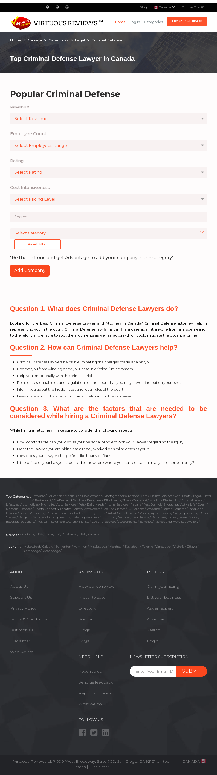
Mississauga (98, 546)
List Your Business (187, 21)
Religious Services (32, 517)
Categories (153, 22)
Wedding (153, 509)
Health (116, 500)
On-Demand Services (69, 500)
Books (172, 517)
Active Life (187, 504)
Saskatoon (132, 546)
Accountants (127, 522)
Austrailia (69, 534)
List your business (164, 597)
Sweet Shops (188, 517)
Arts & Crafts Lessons (122, 513)
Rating (17, 160)
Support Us (21, 597)
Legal (197, 496)
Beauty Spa (140, 517)
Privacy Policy (23, 608)
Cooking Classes (114, 509)
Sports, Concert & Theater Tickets (58, 509)
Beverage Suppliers (20, 522)
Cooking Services (104, 522)
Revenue (19, 106)
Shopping (170, 504)
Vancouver (163, 546)
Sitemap (87, 619)
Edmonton (63, 546)
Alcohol (155, 500)
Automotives (29, 504)
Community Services (115, 517)
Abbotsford (32, 546)
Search (153, 630)
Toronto (147, 546)
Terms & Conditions (28, 619)
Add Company (29, 270)
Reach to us (90, 671)
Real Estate (183, 496)
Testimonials (21, 630)
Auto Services (66, 504)
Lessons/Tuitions (32, 513)
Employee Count (28, 133)
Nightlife (47, 504)
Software (38, 496)
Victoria (178, 546)
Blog (143, 7)
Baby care (159, 517)
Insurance (86, 513)
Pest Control (152, 504)
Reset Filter (37, 244)
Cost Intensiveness (30, 187)
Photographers (115, 496)
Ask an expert (160, 608)
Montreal (115, 546)
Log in (135, 22)
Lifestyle (12, 504)
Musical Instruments (62, 513)
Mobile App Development (83, 496)
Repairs (136, 504)
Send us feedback (96, 682)
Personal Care (137, 496)
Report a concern (95, 693)
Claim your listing (163, 586)
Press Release (92, 597)
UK (57, 534)
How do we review (96, 586)
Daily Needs (95, 504)
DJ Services (136, 509)
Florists (84, 522)
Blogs (84, 630)
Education (54, 496)
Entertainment (192, 500)
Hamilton (80, 546)
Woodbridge (51, 551)
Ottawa (192, 546)
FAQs (84, 641)
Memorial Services (19, 509)
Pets (82, 504)
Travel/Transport (135, 500)
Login (152, 641)
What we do (90, 704)
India (49, 534)
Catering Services (85, 517)
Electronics (171, 500)
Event (202, 504)
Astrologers (92, 509)
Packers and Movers (168, 522)
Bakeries (146, 522)
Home (120, 22)
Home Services (117, 504)
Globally (28, 534)
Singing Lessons (185, 513)
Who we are (21, 651)
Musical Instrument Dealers (56, 522)
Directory (87, 608)
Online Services (161, 496)
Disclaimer (20, 641)
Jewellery (191, 522)
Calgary (47, 546)
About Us (19, 586)
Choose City (193, 7)
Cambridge (32, 551)
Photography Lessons (155, 513)
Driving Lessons (58, 517)
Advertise (155, 619)
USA (39, 534)
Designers (94, 500)
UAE (82, 534)
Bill (106, 500)
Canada (93, 534)
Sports (100, 513)
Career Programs (174, 509)
